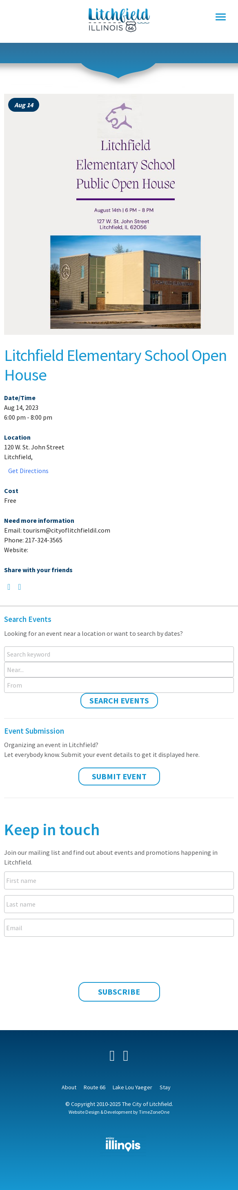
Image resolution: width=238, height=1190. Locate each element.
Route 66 (94, 1087)
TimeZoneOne (154, 1112)
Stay (165, 1087)
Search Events (119, 700)
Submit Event (119, 776)
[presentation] (119, 958)
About (69, 1087)
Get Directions (28, 471)
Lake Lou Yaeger (132, 1087)
